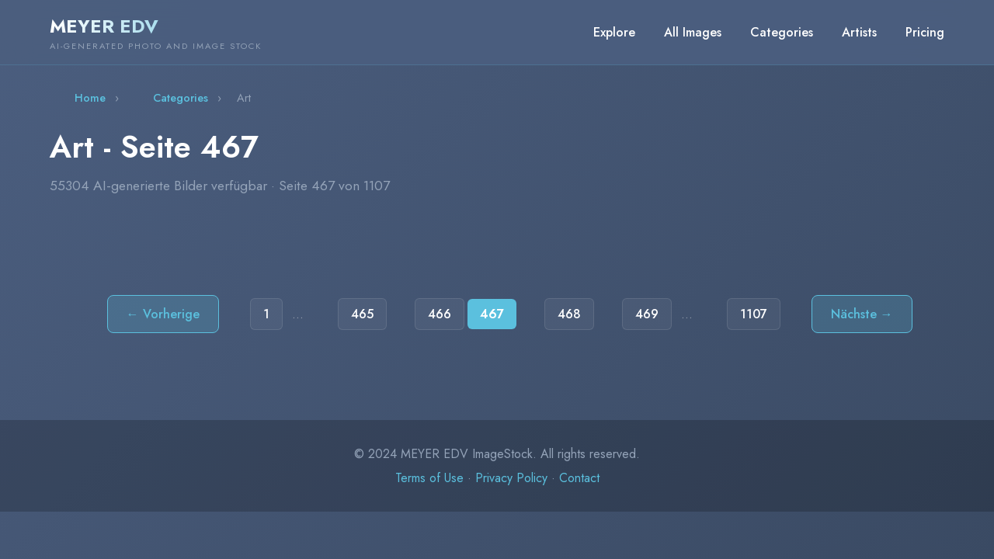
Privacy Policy (511, 478)
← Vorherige (163, 314)
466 (439, 314)
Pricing (924, 32)
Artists (859, 32)
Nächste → (862, 314)
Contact (579, 478)
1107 (753, 314)
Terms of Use (429, 478)
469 (647, 314)
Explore (614, 32)
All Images (692, 32)
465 (362, 314)
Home (90, 98)
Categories (781, 32)
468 (569, 314)
